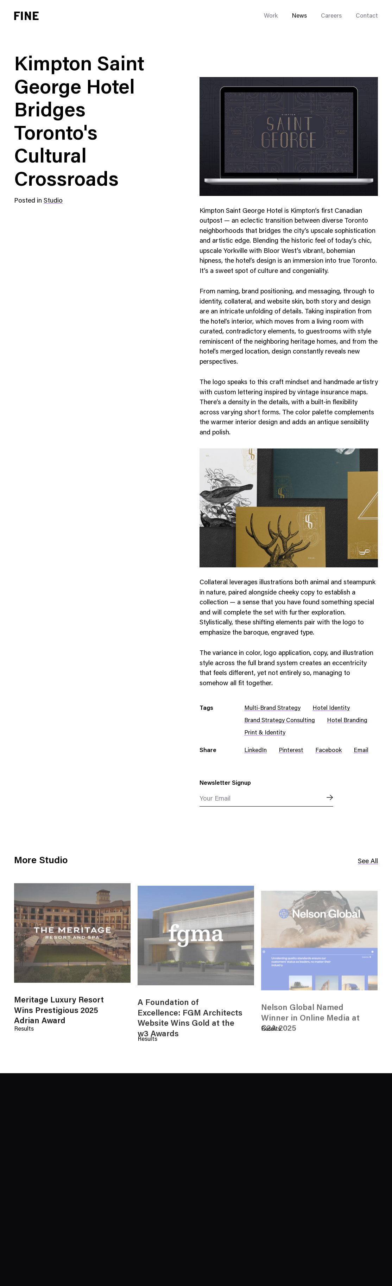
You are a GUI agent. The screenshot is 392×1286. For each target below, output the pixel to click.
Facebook (328, 751)
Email (361, 751)
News (299, 16)
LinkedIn (255, 751)
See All (368, 861)
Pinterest (291, 751)
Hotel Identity (331, 709)
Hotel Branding (347, 721)
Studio (53, 201)
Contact (367, 16)
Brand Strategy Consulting (279, 721)
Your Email (215, 799)
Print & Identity (264, 733)
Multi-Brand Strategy (272, 709)
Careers (331, 16)
